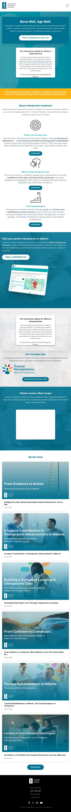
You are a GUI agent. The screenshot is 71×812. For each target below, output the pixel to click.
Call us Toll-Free (35, 788)
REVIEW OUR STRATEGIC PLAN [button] (35, 379)
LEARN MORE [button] (35, 153)
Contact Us (35, 797)
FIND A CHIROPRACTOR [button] (15, 257)
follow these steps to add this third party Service (34, 62)
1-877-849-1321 (35, 791)
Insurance (22, 182)
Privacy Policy (35, 794)
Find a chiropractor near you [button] (35, 37)
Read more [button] (35, 767)
